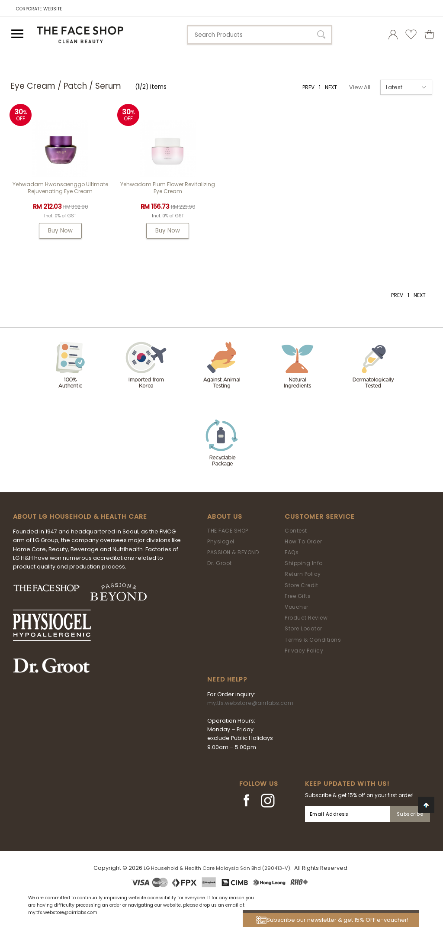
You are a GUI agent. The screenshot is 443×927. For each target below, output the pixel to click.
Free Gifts (298, 596)
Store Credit (301, 585)
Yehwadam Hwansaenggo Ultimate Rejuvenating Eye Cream (60, 188)
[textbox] (259, 35)
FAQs (292, 552)
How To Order (303, 541)
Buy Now (60, 230)
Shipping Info (304, 563)
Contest (296, 530)
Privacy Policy (304, 650)
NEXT (331, 87)
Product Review (306, 617)
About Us (224, 516)
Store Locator (303, 628)
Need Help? (227, 679)
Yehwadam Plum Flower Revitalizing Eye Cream (167, 188)
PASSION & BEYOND (233, 552)
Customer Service (320, 516)
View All (359, 87)
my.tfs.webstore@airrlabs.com (250, 703)
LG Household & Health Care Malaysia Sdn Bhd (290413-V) (217, 868)
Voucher (296, 606)
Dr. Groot (219, 563)
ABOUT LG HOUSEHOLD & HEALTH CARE (80, 516)
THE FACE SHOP (227, 530)
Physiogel (220, 541)
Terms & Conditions (313, 639)
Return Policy (303, 574)
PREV (308, 87)
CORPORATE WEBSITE (39, 9)
